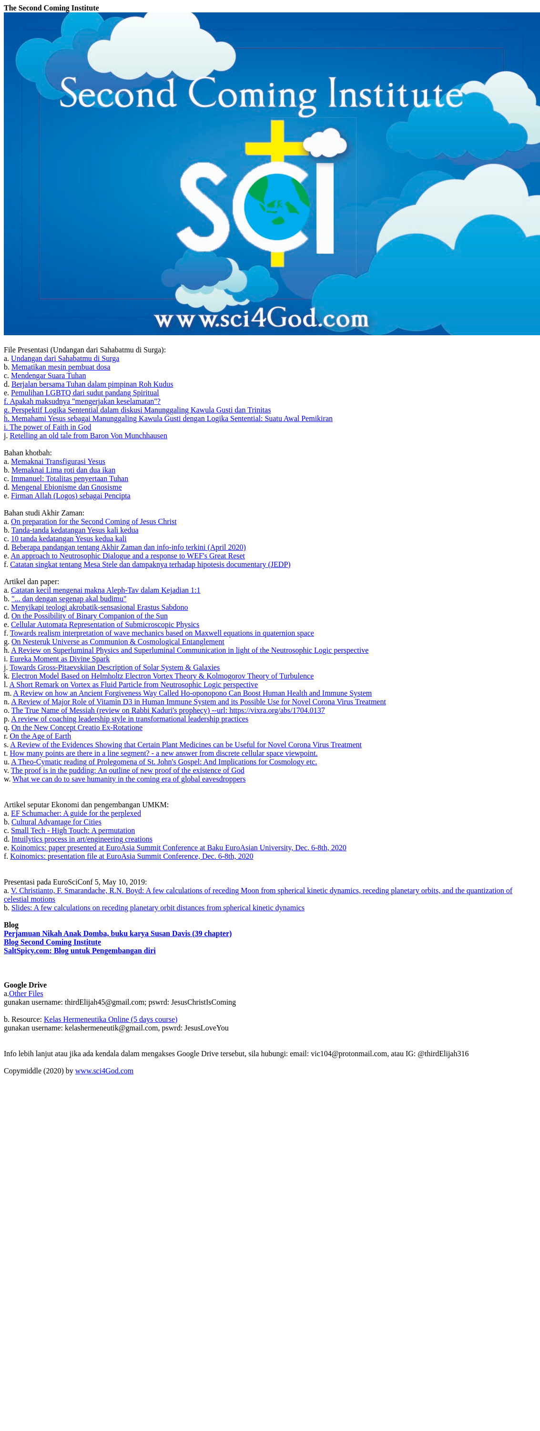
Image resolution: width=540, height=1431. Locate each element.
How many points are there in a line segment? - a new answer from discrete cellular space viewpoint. (163, 753)
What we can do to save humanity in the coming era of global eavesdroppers (128, 779)
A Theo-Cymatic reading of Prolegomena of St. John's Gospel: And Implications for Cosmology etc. (164, 762)
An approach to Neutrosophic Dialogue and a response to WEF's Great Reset (127, 556)
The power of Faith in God (50, 427)
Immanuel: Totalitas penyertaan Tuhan (69, 478)
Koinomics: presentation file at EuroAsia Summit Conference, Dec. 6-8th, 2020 (131, 856)
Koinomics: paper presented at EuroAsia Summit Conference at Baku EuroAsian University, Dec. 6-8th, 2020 (178, 848)
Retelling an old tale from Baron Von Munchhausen (88, 436)
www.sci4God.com (104, 1071)
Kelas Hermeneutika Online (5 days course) (110, 1019)
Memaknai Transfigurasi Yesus (58, 461)
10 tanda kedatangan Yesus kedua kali (69, 539)
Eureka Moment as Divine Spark (60, 659)
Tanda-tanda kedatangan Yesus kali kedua (75, 530)
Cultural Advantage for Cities (56, 822)
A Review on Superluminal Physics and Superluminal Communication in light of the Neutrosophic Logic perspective (189, 650)
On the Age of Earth (40, 736)
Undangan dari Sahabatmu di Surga (65, 358)
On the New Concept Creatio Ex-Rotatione (77, 727)
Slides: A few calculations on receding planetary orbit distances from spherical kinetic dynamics (158, 908)
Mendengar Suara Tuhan (48, 375)
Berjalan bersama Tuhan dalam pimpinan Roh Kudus (92, 384)
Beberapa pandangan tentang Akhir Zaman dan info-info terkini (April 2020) (128, 547)
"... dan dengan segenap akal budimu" (68, 599)
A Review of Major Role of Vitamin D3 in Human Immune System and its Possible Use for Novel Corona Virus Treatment (198, 702)
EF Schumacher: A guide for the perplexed (76, 813)
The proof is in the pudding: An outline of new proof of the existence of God (128, 770)
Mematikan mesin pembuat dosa (61, 367)
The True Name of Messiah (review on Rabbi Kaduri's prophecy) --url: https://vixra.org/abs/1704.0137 (168, 710)
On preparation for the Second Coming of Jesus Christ (94, 521)
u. (7, 762)
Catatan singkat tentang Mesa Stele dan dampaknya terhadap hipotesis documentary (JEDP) (150, 564)
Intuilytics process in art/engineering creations (82, 839)
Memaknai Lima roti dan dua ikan (63, 470)
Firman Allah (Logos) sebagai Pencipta (71, 496)
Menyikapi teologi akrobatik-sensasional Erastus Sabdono (99, 607)
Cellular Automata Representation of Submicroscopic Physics (105, 624)
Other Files (26, 993)
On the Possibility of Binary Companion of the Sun (89, 616)
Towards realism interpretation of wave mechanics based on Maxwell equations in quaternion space (162, 633)
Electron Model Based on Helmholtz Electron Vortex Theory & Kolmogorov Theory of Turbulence (162, 676)
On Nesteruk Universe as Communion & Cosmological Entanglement (117, 642)
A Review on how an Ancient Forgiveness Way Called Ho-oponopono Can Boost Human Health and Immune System (192, 693)
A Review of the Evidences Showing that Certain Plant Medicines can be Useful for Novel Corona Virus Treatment (186, 745)
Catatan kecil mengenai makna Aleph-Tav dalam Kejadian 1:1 (105, 590)
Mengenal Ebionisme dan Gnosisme (66, 487)
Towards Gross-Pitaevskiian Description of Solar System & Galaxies (115, 667)
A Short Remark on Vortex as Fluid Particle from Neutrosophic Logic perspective (134, 684)
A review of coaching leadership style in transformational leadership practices (129, 719)
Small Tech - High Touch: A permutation (73, 830)
